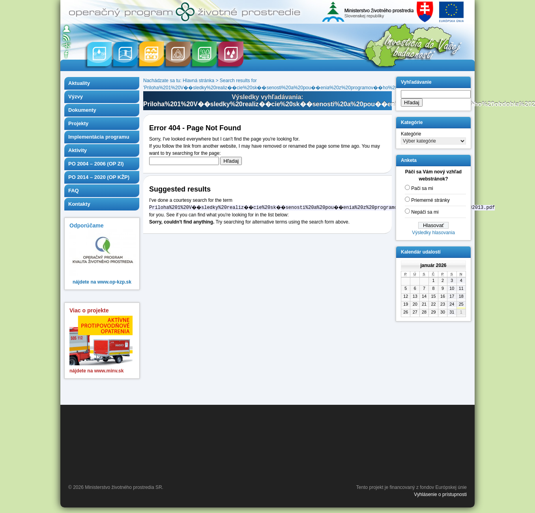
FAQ (73, 191)
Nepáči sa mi (424, 212)
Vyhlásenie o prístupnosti (440, 494)
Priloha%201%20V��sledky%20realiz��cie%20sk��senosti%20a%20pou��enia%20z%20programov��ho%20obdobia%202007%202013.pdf (303, 87)
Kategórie (411, 134)
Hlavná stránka (198, 80)
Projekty (78, 123)
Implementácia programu (98, 137)
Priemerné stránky (430, 200)
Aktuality (79, 83)
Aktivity (77, 150)
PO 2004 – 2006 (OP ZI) (96, 164)
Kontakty (79, 204)
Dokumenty (82, 110)
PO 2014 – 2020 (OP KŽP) (98, 177)
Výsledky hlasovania (433, 232)
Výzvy (75, 97)
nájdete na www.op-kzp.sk (102, 282)
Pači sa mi (422, 188)
